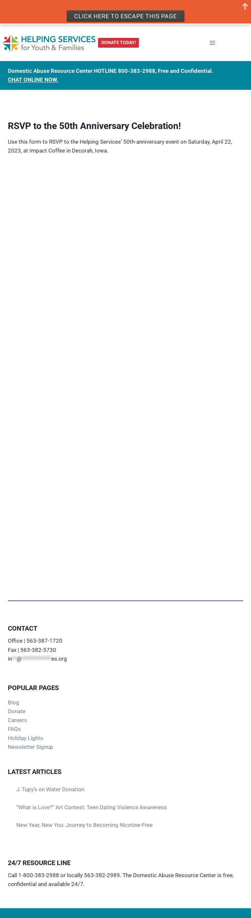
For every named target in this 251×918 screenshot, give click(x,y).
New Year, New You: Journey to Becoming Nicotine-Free (84, 825)
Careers (17, 720)
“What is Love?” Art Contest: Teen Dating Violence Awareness (91, 807)
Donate (16, 711)
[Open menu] (212, 43)
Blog (13, 702)
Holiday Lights (25, 738)
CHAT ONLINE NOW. (33, 79)
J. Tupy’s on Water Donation (50, 789)
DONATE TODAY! (118, 42)
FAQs (14, 729)
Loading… (125, 355)
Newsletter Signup (30, 747)
